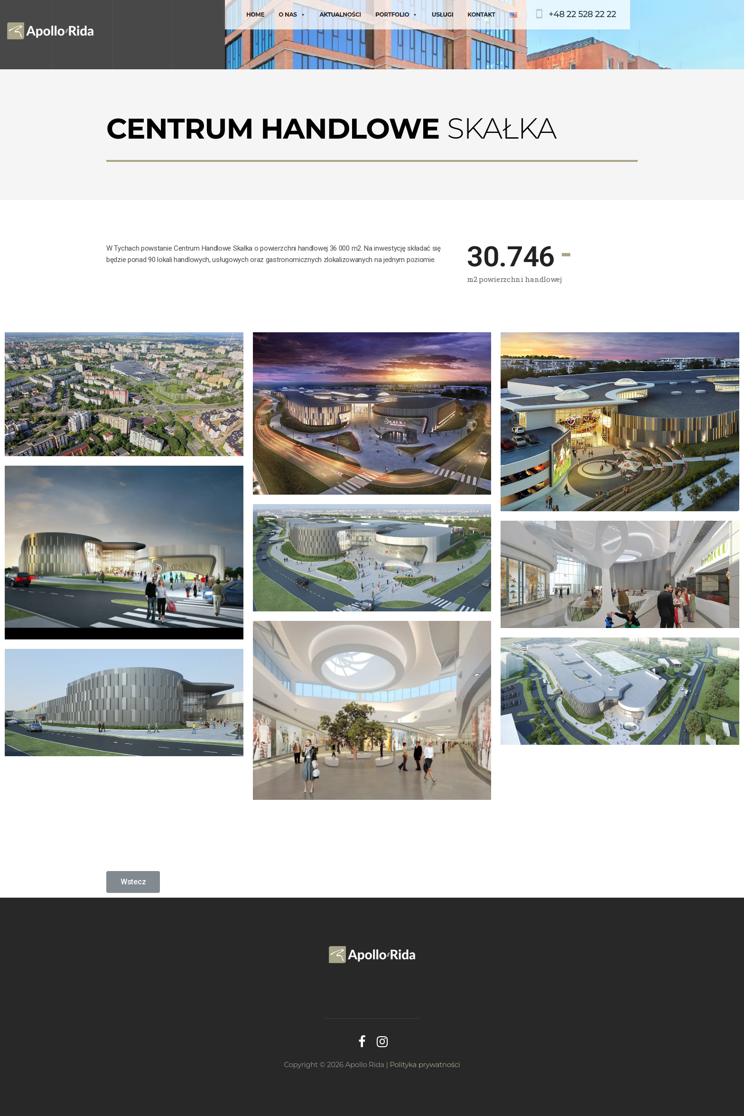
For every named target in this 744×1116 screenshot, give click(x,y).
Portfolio (396, 14)
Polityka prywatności (425, 1064)
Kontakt (481, 14)
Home (255, 14)
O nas (292, 14)
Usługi (442, 14)
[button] (133, 882)
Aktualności (340, 14)
